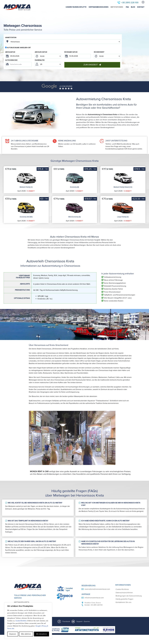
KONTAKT (140, 7)
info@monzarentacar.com (94, 559)
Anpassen (12, 634)
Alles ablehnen (26, 634)
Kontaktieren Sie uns (123, 563)
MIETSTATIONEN (117, 7)
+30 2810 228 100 (129, 2)
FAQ (127, 7)
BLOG (133, 7)
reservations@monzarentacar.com (97, 550)
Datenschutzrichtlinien (124, 554)
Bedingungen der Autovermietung (129, 557)
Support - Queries (83, 592)
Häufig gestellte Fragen (124, 560)
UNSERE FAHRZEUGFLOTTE (76, 7)
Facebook (66, 592)
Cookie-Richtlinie (21, 621)
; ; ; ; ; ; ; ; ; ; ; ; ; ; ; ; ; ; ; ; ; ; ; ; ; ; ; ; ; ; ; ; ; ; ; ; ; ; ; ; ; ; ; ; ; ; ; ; (48, 56)
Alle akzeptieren (41, 634)
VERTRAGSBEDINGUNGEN (98, 7)
